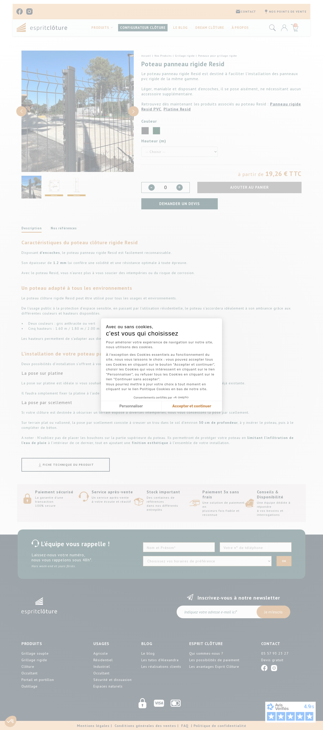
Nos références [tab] (64, 228)
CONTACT (245, 11)
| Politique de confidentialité (218, 725)
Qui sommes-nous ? (206, 653)
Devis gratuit (272, 660)
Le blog (180, 27)
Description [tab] (31, 228)
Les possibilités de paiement (214, 660)
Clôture (27, 666)
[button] (11, 721)
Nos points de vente (285, 11)
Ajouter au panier (249, 187)
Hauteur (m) (153, 141)
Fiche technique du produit (65, 465)
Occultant (29, 673)
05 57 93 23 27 (275, 653)
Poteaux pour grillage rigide (217, 55)
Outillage (29, 686)
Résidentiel (103, 660)
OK (284, 561)
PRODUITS (100, 27)
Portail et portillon (37, 679)
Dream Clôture (209, 27)
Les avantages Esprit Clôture (214, 666)
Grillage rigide (185, 55)
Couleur (149, 121)
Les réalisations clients (161, 666)
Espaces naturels (108, 686)
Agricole (100, 653)
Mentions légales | (94, 725)
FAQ (185, 725)
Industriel (101, 666)
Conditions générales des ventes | (147, 725)
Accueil (146, 55)
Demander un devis (179, 203)
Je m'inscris (273, 611)
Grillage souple (35, 653)
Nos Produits (163, 55)
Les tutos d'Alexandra (160, 660)
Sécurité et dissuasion (112, 679)
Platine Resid (177, 109)
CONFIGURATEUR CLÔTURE (143, 27)
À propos (240, 27)
